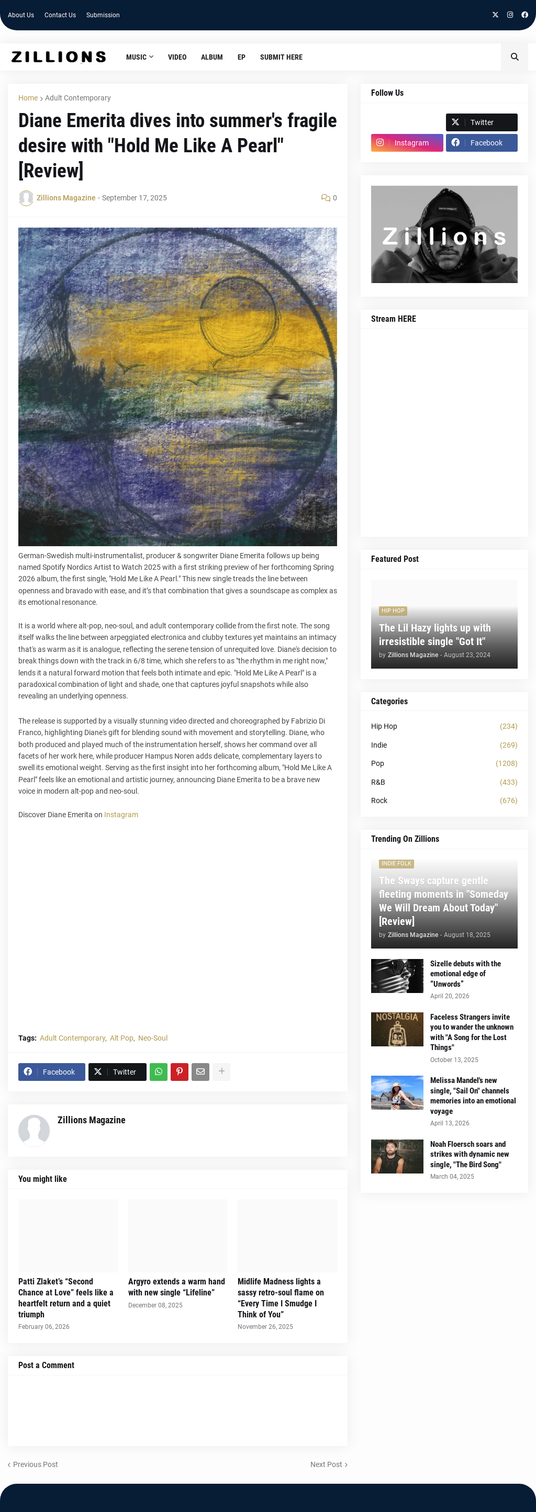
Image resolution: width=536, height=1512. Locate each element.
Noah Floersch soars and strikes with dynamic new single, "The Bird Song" (469, 1154)
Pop (444, 764)
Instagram (121, 814)
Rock (444, 801)
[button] (514, 57)
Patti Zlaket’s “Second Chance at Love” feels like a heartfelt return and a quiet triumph (66, 1298)
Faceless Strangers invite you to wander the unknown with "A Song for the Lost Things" (471, 1032)
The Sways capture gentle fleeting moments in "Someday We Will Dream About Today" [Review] (443, 901)
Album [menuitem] (212, 57)
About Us (21, 15)
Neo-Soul (153, 1038)
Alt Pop (121, 1038)
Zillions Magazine (92, 1119)
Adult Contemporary (78, 97)
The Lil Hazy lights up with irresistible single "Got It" (435, 635)
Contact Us (60, 15)
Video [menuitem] (177, 57)
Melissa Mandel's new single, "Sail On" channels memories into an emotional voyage (473, 1096)
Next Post (326, 1464)
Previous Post (35, 1464)
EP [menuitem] (241, 57)
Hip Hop (444, 726)
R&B (444, 782)
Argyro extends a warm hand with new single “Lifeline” (176, 1287)
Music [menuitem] (136, 57)
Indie (444, 745)
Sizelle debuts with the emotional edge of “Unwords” (465, 974)
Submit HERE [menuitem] (281, 57)
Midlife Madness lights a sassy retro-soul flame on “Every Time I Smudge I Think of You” (281, 1298)
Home (28, 97)
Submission (103, 15)
